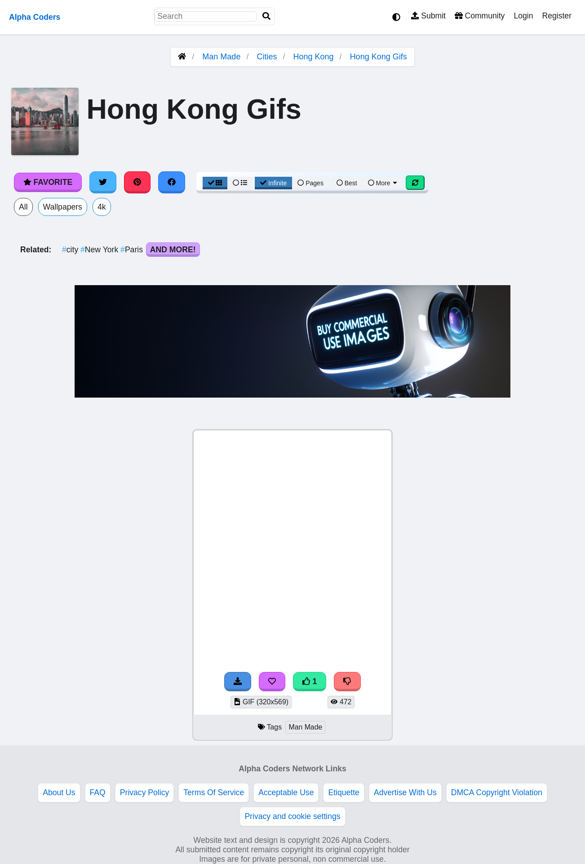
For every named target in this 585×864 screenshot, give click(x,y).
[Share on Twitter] (102, 182)
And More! (173, 249)
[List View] (240, 183)
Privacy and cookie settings (292, 816)
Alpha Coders (34, 17)
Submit (428, 15)
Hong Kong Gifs (378, 56)
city (71, 249)
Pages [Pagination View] (310, 183)
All (23, 206)
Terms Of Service (213, 792)
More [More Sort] (383, 183)
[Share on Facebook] (171, 182)
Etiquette (343, 792)
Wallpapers (62, 206)
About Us (59, 792)
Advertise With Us (405, 792)
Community (480, 15)
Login (523, 15)
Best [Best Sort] (347, 183)
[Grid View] (215, 183)
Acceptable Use (286, 792)
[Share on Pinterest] (137, 182)
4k (102, 206)
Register (557, 15)
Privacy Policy (144, 792)
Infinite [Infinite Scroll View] (273, 183)
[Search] (266, 16)
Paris (132, 249)
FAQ (98, 792)
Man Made (221, 56)
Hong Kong (313, 56)
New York (100, 249)
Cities (267, 56)
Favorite (47, 182)
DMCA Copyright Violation (496, 792)
